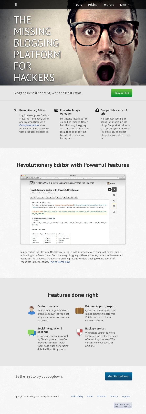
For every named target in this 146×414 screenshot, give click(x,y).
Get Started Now (118, 376)
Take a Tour (122, 93)
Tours (81, 6)
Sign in (124, 6)
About (90, 396)
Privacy (114, 396)
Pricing (95, 6)
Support (126, 396)
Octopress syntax (29, 125)
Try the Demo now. (59, 261)
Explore (109, 6)
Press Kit (101, 396)
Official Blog (77, 396)
